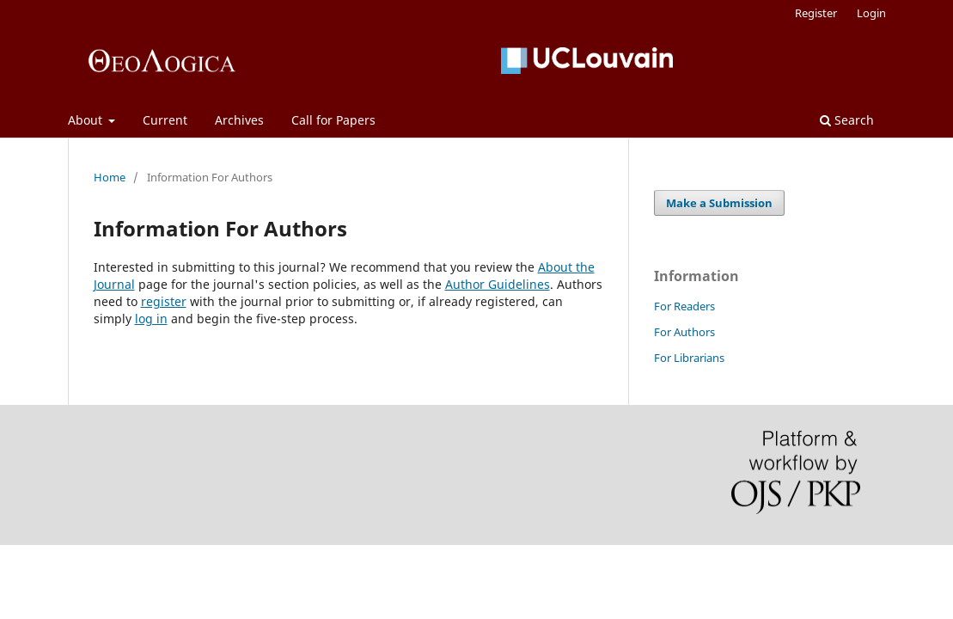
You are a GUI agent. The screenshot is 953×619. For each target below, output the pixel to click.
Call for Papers (333, 120)
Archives (239, 120)
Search (847, 120)
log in (151, 318)
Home (109, 177)
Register (816, 13)
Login (871, 13)
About (87, 120)
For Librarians (689, 357)
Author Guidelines (497, 284)
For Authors (684, 332)
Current (165, 120)
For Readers (684, 306)
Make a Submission (719, 203)
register (163, 301)
